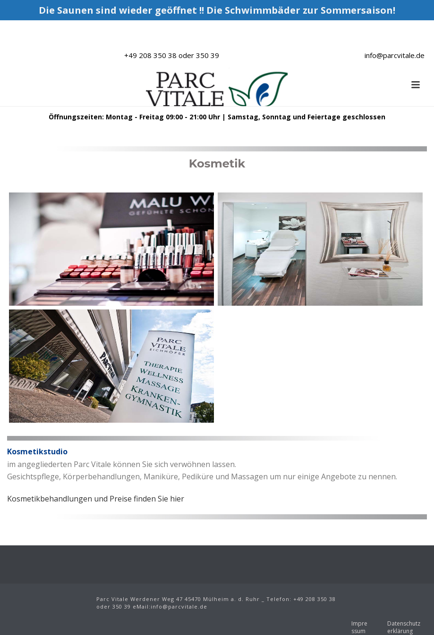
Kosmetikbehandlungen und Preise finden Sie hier (95, 498)
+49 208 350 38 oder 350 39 (171, 55)
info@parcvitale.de (395, 55)
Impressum (359, 627)
